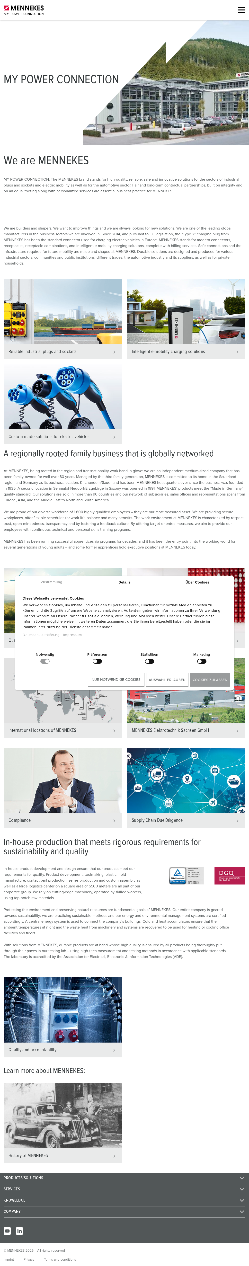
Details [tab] (124, 582)
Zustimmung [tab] (51, 582)
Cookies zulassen (210, 680)
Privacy (29, 1259)
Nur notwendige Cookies (116, 680)
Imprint (9, 1259)
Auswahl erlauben (167, 680)
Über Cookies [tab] (197, 582)
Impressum (72, 635)
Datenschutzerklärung (41, 635)
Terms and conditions (60, 1259)
